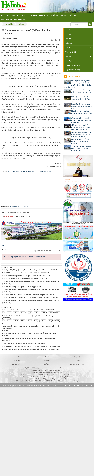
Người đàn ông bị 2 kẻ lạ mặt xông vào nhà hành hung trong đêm (81, 106)
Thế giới (68, 39)
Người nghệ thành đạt (72, 65)
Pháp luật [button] (15, 15)
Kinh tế (67, 47)
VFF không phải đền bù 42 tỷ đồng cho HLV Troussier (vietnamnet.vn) (31, 260)
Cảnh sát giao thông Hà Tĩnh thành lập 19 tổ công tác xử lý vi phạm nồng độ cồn (81, 134)
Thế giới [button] (24, 16)
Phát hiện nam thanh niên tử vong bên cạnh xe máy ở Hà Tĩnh (80, 99)
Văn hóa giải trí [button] (52, 16)
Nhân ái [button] (21, 20)
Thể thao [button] (65, 16)
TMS (56, 474)
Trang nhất (17, 445)
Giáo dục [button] (33, 16)
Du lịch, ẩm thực (71, 61)
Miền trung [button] (75, 16)
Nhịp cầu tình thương (72, 70)
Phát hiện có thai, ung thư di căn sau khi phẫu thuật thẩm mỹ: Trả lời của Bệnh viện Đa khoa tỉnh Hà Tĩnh (77, 84)
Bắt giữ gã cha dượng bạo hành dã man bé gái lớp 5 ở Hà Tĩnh (81, 113)
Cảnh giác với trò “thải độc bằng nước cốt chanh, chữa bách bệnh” (80, 141)
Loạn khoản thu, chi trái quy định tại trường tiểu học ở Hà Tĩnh (81, 92)
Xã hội (67, 30)
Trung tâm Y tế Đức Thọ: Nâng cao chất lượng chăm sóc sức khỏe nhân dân (81, 148)
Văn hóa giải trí (70, 52)
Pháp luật (68, 34)
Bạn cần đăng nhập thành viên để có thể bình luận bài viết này (25, 345)
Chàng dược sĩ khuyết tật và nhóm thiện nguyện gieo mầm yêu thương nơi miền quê (81, 127)
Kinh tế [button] (41, 16)
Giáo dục (68, 43)
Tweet (3, 334)
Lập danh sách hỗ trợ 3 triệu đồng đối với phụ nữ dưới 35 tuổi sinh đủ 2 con (81, 120)
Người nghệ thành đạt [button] (9, 19)
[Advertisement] (31, 274)
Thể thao (68, 56)
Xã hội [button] (7, 16)
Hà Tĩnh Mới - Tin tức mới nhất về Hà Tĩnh (30, 474)
